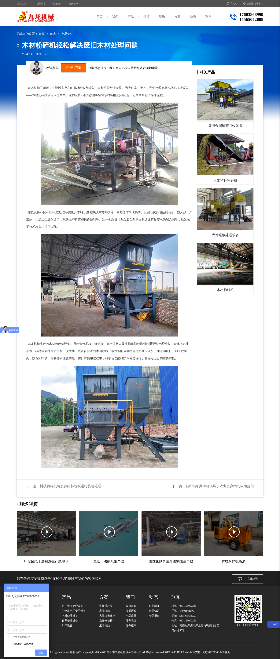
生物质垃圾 (105, 605)
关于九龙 (21, 3)
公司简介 (131, 605)
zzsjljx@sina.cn (187, 615)
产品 (131, 16)
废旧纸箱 (104, 610)
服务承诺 (131, 620)
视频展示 (41, 3)
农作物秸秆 (105, 620)
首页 (100, 16)
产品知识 (67, 33)
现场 (162, 16)
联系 (208, 16)
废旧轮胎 (104, 625)
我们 (115, 16)
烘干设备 (67, 625)
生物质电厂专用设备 (74, 610)
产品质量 (131, 615)
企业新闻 (154, 605)
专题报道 (154, 615)
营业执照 (225, 652)
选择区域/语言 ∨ (253, 3)
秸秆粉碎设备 (70, 620)
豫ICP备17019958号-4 (176, 652)
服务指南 (131, 625)
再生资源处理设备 (72, 605)
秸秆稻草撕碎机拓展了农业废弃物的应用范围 (220, 486)
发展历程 (131, 610)
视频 (146, 16)
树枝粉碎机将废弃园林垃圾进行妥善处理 (70, 486)
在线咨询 (73, 68)
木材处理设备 (70, 615)
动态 (193, 16)
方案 (177, 16)
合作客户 (73, 3)
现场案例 (56, 3)
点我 (275, 624)
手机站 (232, 3)
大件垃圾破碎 (107, 615)
